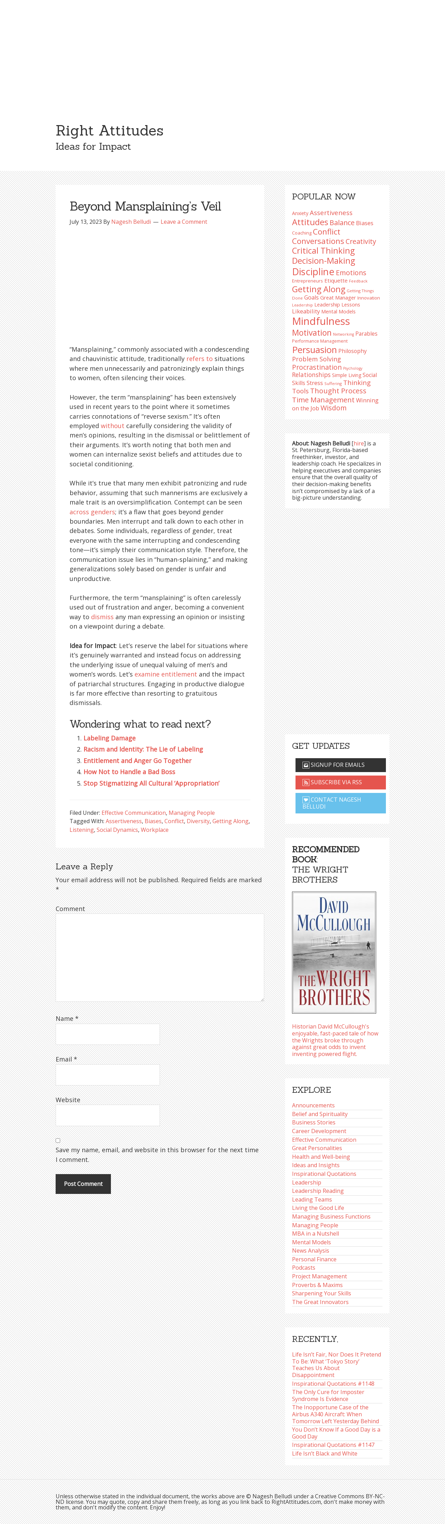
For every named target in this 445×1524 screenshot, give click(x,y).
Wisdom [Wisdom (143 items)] (334, 407)
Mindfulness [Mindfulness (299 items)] (321, 321)
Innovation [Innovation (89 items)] (368, 298)
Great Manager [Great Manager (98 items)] (338, 297)
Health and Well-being (321, 1157)
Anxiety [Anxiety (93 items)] (300, 213)
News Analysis (310, 1250)
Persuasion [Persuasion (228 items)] (314, 350)
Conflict (174, 821)
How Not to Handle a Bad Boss (129, 772)
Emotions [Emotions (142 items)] (351, 272)
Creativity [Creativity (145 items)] (361, 241)
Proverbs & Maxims (317, 1285)
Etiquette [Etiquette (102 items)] (336, 280)
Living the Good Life (318, 1208)
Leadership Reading (318, 1191)
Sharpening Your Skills (321, 1293)
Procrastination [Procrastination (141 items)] (317, 367)
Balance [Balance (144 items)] (342, 222)
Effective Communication (134, 813)
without (112, 425)
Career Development (319, 1131)
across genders (92, 512)
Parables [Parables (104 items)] (366, 333)
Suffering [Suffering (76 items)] (333, 383)
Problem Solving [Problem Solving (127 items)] (316, 359)
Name (67, 1018)
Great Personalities (317, 1148)
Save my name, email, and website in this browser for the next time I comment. (157, 1154)
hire (359, 443)
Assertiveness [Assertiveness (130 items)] (331, 212)
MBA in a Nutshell (315, 1233)
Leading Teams (312, 1199)
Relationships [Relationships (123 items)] (311, 374)
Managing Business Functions (331, 1216)
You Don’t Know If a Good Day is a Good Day (336, 1433)
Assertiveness (124, 821)
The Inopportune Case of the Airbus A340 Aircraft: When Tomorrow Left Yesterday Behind (335, 1414)
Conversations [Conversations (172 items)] (318, 241)
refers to (199, 358)
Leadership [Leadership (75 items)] (302, 305)
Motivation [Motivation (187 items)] (312, 332)
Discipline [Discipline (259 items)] (313, 271)
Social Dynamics (117, 830)
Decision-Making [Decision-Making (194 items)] (323, 260)
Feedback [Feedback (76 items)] (358, 281)
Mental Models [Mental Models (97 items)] (338, 311)
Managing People (192, 813)
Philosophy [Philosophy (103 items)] (352, 351)
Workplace (155, 830)
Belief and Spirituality (320, 1114)
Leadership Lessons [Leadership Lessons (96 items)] (337, 304)
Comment (70, 908)
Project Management (319, 1276)
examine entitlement (166, 674)
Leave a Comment (184, 222)
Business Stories (313, 1122)
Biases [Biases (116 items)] (364, 223)
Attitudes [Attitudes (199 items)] (310, 222)
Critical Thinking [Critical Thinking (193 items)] (323, 250)
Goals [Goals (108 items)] (311, 297)
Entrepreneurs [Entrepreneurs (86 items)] (307, 281)
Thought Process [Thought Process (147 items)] (338, 390)
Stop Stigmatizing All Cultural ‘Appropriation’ (151, 783)
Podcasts (303, 1267)
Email (66, 1059)
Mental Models (311, 1242)
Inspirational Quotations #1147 (333, 1445)
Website (68, 1100)
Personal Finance (314, 1259)
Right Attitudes (109, 130)
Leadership (306, 1182)
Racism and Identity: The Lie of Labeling (143, 749)
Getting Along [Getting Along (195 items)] (318, 289)
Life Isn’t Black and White (324, 1453)
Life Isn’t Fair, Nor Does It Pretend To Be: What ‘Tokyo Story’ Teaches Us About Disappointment (336, 1365)
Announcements (313, 1105)
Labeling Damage (109, 738)
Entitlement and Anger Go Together (137, 760)
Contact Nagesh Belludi (331, 803)
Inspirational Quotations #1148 (333, 1383)
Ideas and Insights (316, 1165)
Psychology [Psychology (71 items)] (352, 368)
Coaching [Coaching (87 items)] (302, 233)
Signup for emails (333, 765)
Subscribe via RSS (332, 782)
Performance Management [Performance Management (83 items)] (320, 341)
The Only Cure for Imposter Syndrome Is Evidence (328, 1395)
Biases (153, 821)
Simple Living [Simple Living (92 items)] (346, 375)
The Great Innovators (320, 1302)
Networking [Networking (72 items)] (343, 334)
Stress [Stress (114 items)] (315, 383)
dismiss (102, 617)
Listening (82, 830)
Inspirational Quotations (324, 1174)
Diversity (198, 821)
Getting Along (230, 821)
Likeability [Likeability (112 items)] (306, 311)
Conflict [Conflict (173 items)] (326, 231)
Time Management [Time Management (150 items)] (323, 399)
